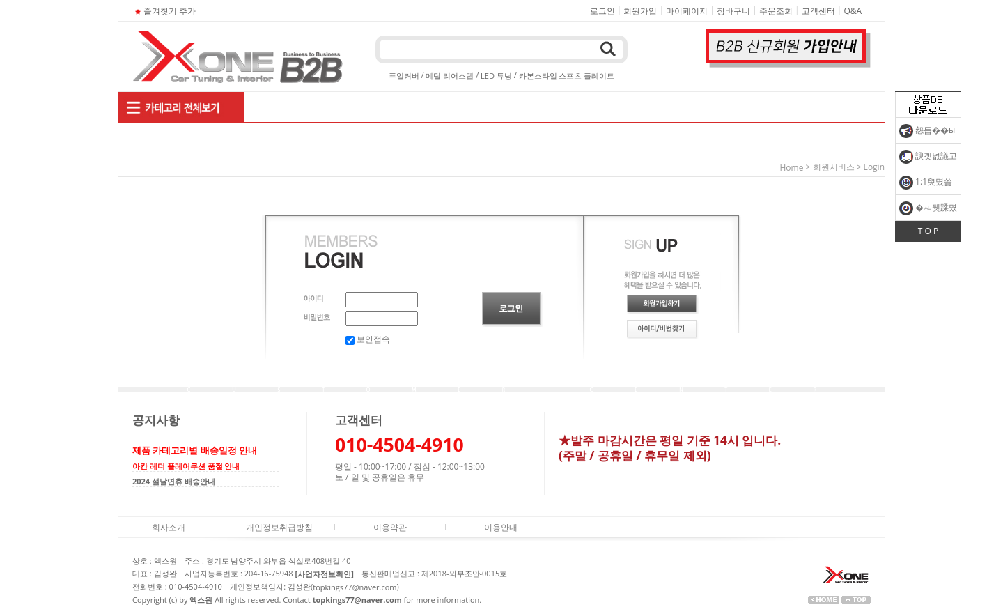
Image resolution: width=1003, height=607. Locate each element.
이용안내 (501, 527)
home (792, 168)
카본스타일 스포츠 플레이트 (567, 75)
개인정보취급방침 (279, 527)
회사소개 (168, 527)
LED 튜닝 (496, 75)
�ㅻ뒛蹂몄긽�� (928, 210)
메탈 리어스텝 (450, 75)
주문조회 (776, 11)
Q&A (853, 11)
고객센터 (818, 11)
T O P (928, 231)
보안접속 (367, 339)
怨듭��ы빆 (927, 133)
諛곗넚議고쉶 (928, 159)
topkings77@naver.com (354, 587)
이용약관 (390, 527)
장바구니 (733, 11)
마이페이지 (687, 11)
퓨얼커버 (404, 75)
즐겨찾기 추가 (164, 11)
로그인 (602, 11)
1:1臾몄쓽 (925, 183)
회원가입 (640, 11)
